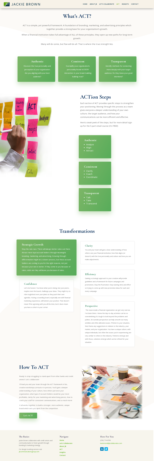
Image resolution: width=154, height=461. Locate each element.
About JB (93, 4)
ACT (117, 4)
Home (85, 4)
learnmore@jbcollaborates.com (111, 443)
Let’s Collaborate (106, 4)
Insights (125, 4)
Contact (134, 4)
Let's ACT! (28, 415)
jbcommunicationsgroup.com (29, 452)
